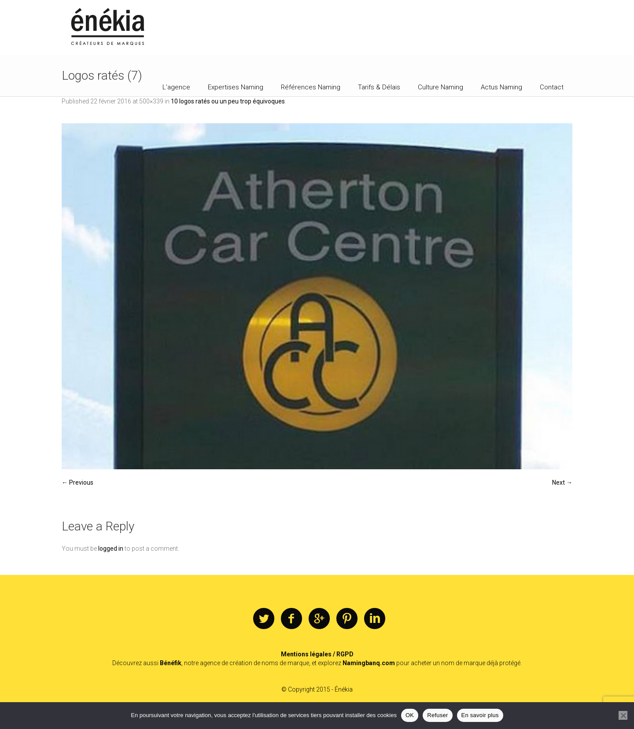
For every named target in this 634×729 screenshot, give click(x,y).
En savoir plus (480, 715)
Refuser (437, 715)
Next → (562, 482)
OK (409, 715)
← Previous (77, 482)
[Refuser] (623, 715)
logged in (110, 548)
